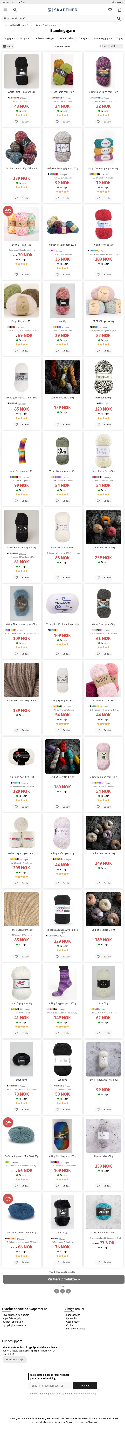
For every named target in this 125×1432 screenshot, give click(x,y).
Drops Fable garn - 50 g (62, 92)
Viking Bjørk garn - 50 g (62, 700)
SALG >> (21, 2)
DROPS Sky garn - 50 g (103, 321)
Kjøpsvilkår (71, 1318)
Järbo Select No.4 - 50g (103, 853)
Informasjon (117, 2)
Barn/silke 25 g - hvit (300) (21, 777)
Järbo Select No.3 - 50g (62, 777)
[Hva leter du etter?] (62, 19)
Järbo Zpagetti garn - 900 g (21, 853)
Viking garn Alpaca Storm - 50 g (21, 397)
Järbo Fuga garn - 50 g (21, 1003)
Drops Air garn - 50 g (21, 321)
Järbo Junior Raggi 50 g (103, 471)
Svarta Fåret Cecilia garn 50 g (21, 547)
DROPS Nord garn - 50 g (103, 700)
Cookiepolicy (73, 1321)
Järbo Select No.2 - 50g (103, 547)
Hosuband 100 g (103, 397)
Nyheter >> (7, 2)
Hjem (4, 25)
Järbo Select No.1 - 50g (62, 397)
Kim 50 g (62, 1232)
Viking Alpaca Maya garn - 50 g (21, 624)
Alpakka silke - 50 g (103, 1156)
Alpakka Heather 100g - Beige (21, 700)
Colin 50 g (62, 1079)
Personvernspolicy (75, 1328)
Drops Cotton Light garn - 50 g (103, 168)
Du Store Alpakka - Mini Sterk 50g (21, 1156)
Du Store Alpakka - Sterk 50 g (21, 1232)
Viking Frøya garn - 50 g (103, 624)
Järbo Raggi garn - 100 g (21, 471)
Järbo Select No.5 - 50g (103, 930)
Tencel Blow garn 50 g (21, 930)
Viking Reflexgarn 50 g (62, 853)
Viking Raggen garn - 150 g (62, 1003)
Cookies (70, 1325)
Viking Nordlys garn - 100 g (62, 1156)
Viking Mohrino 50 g (103, 244)
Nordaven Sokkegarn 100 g (62, 244)
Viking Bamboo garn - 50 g (62, 471)
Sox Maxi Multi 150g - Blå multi (21, 168)
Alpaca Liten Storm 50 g (62, 547)
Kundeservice (73, 1314)
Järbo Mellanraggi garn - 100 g (62, 168)
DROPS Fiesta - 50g (21, 244)
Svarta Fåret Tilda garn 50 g (21, 92)
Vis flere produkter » (64, 1279)
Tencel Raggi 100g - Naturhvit (103, 1079)
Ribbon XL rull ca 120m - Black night (62, 931)
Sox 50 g (62, 321)
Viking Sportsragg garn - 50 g (103, 92)
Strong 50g (21, 1079)
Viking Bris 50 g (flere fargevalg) (62, 624)
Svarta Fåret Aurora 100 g (103, 1232)
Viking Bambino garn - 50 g (103, 777)
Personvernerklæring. (85, 1393)
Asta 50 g (103, 1003)
